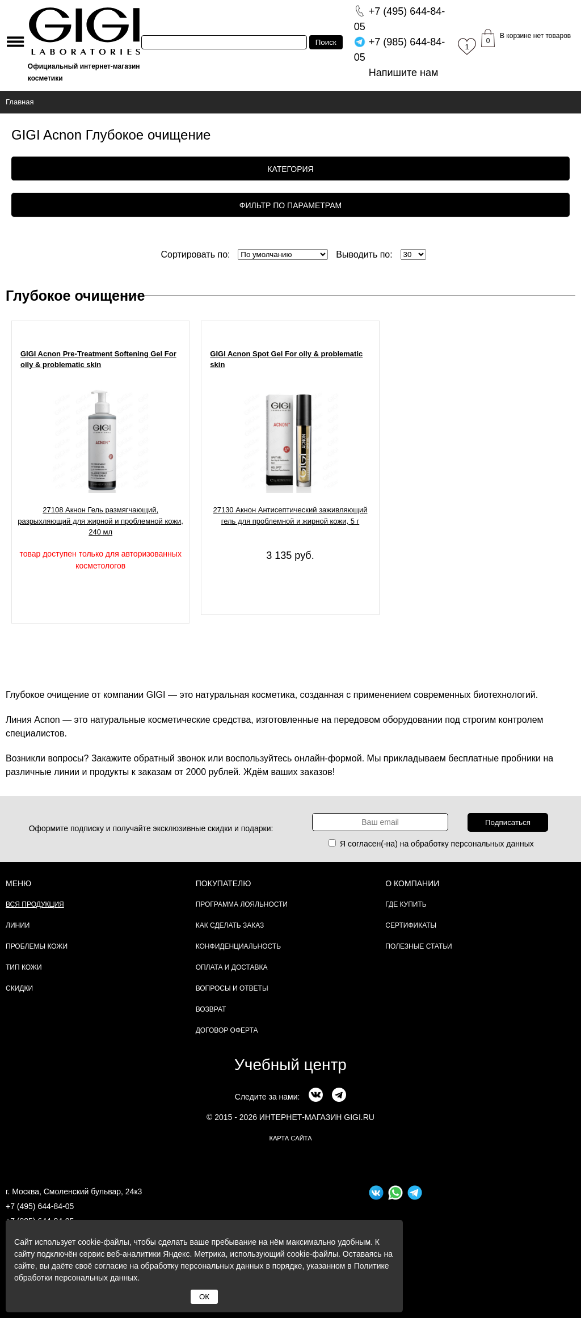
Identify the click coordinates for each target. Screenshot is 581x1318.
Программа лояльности (242, 904)
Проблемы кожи (37, 946)
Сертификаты (410, 925)
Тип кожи (24, 967)
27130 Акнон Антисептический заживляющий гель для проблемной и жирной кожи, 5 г (290, 515)
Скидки (19, 988)
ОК (204, 1296)
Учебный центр (290, 1064)
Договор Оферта (227, 1030)
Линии (18, 925)
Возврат (211, 1009)
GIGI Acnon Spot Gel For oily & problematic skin (286, 359)
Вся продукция (35, 904)
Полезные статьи (418, 946)
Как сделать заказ (230, 925)
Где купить (405, 904)
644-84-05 (399, 19)
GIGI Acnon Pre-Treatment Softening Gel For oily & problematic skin (98, 359)
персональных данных (492, 843)
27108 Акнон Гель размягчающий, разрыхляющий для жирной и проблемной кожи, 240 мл (100, 521)
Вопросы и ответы (232, 988)
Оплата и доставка (232, 967)
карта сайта (290, 1138)
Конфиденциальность (238, 946)
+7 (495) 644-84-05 (40, 1206)
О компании (412, 883)
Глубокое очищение (75, 296)
